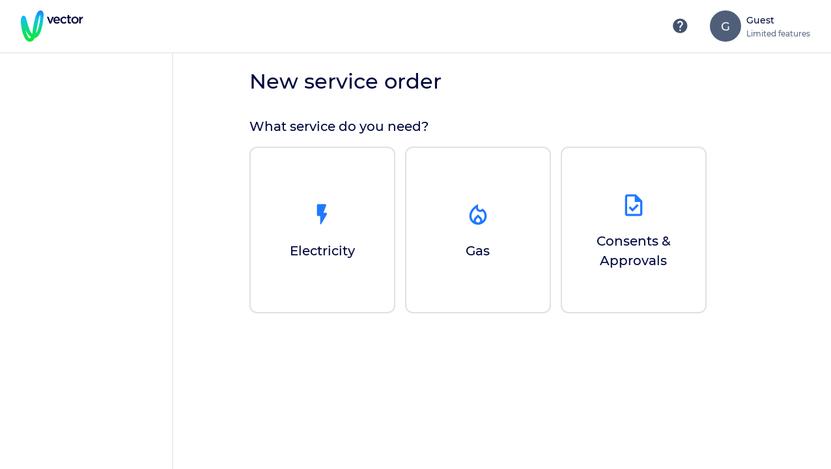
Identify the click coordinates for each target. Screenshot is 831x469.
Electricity (322, 251)
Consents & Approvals (634, 250)
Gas (478, 251)
